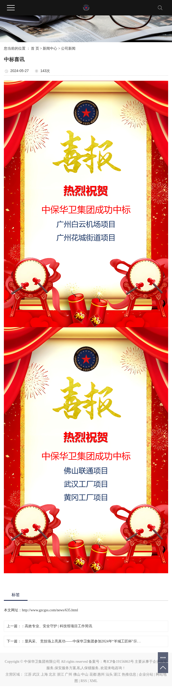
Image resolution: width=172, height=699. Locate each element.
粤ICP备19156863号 (118, 662)
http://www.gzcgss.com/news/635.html (50, 610)
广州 (68, 674)
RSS (84, 681)
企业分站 (146, 674)
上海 (44, 674)
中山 (84, 674)
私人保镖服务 (88, 668)
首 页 (35, 48)
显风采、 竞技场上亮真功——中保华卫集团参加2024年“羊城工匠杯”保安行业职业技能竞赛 (84, 641)
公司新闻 (68, 48)
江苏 (28, 674)
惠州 (101, 674)
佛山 (76, 674)
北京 (52, 674)
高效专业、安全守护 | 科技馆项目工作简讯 (58, 626)
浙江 (60, 674)
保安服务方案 (65, 668)
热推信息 (129, 674)
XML (94, 681)
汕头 (109, 674)
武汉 (36, 674)
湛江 (117, 674)
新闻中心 (50, 48)
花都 (93, 674)
